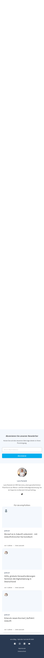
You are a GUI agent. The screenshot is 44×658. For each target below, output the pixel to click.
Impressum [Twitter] (22, 648)
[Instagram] (19, 644)
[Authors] (6, 510)
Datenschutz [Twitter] (22, 651)
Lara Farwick (22, 481)
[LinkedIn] (24, 644)
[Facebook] (15, 644)
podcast (7, 531)
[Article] (22, 517)
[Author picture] (22, 472)
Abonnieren (22, 456)
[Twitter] (22, 494)
